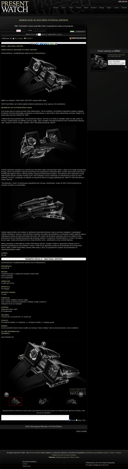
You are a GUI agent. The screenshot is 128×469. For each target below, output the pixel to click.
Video (71, 7)
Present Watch (35, 453)
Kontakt (124, 7)
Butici (86, 7)
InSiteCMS (98, 463)
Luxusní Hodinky (70, 455)
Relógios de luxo (57, 455)
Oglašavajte (26, 466)
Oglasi (109, 7)
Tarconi (33, 34)
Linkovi (24, 464)
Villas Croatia (74, 457)
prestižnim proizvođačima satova (97, 453)
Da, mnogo (18, 38)
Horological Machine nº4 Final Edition (116, 55)
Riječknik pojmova (62, 457)
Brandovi (94, 7)
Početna (55, 7)
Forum (117, 7)
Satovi (63, 7)
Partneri (118, 453)
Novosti (78, 7)
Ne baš (28, 38)
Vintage (101, 7)
